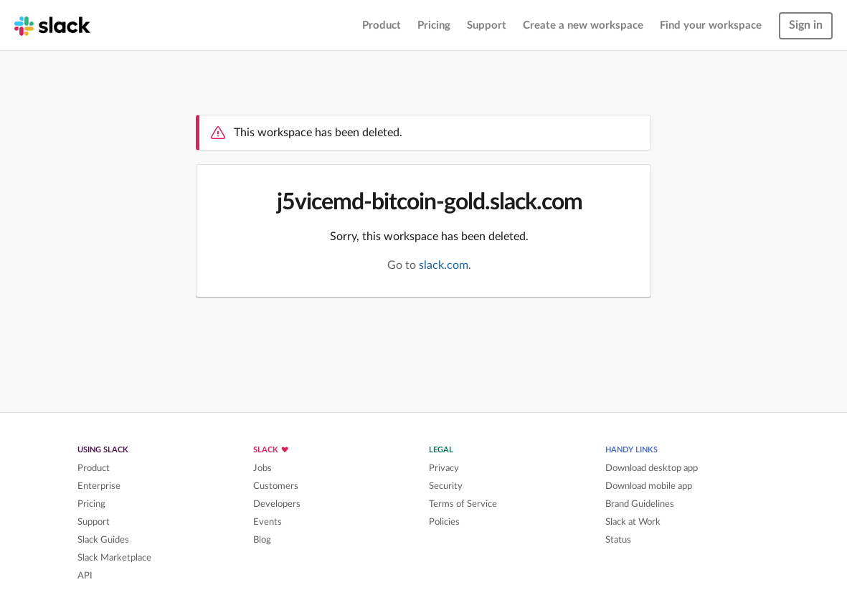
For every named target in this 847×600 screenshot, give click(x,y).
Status (618, 540)
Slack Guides (103, 540)
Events (267, 522)
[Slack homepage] (52, 25)
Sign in (806, 25)
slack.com (443, 265)
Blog (262, 540)
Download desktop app (651, 468)
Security (446, 486)
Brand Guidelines (639, 504)
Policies (444, 522)
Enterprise (98, 486)
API (85, 576)
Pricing (433, 25)
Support (486, 25)
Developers (277, 504)
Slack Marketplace (114, 558)
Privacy (444, 468)
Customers (275, 486)
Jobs (262, 468)
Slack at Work (633, 522)
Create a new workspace (583, 25)
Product (381, 25)
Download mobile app (648, 486)
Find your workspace (711, 25)
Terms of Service (463, 504)
